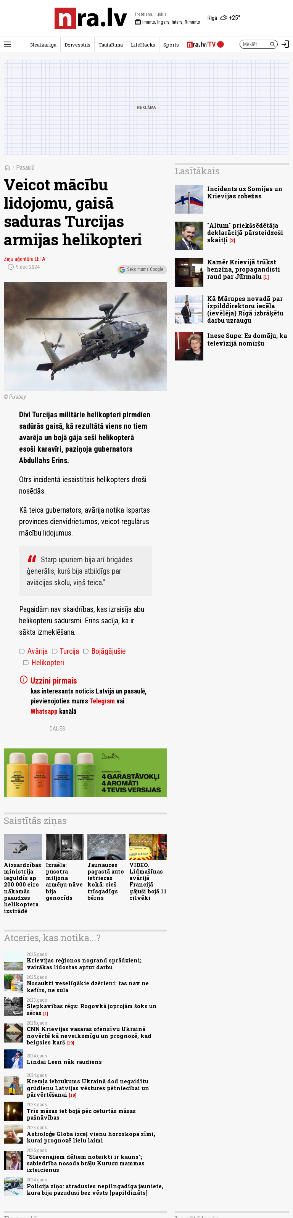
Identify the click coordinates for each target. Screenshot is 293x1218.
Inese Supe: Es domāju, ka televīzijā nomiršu (247, 339)
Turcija (65, 651)
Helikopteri (43, 662)
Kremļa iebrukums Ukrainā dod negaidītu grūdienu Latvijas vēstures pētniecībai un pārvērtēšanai (88, 1088)
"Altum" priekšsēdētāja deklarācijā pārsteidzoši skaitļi (245, 232)
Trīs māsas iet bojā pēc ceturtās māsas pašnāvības (81, 1114)
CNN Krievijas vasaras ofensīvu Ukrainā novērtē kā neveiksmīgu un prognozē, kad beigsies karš (89, 1035)
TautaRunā (110, 45)
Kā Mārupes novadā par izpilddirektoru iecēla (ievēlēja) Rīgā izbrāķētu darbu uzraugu (245, 309)
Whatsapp (44, 711)
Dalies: (58, 729)
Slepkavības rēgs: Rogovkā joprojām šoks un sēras (92, 1009)
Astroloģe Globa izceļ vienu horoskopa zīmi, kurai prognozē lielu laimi (91, 1137)
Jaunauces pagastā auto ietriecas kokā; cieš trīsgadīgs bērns (105, 881)
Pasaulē (25, 167)
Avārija (33, 651)
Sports (171, 45)
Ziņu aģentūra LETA (24, 259)
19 (70, 1043)
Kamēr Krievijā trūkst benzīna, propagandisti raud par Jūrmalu (243, 269)
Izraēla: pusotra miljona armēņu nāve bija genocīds (64, 881)
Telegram (102, 701)
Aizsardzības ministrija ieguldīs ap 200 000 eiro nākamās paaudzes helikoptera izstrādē (22, 888)
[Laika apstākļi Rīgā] (224, 18)
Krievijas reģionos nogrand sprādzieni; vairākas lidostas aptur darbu (84, 963)
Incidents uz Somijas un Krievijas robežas (244, 192)
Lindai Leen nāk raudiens (64, 1061)
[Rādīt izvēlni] (7, 44)
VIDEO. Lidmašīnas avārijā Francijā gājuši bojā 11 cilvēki (148, 881)
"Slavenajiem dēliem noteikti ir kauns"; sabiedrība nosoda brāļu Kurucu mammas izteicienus (86, 1163)
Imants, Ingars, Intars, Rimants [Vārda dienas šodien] (167, 22)
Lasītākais (197, 171)
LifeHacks (143, 45)
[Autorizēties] (285, 44)
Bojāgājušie (104, 651)
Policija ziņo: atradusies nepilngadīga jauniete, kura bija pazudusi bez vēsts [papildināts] (95, 1189)
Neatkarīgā (43, 45)
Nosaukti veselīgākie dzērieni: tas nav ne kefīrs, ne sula (88, 986)
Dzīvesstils (77, 45)
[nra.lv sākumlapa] (91, 18)
